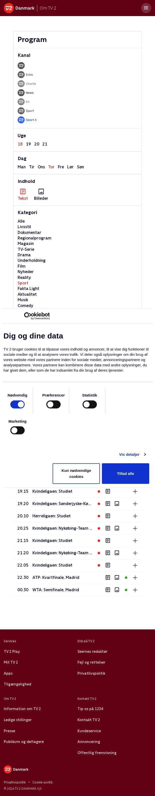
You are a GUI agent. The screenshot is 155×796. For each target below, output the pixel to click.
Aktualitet (27, 294)
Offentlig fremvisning (97, 753)
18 (20, 144)
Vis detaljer (129, 454)
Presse (9, 731)
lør (70, 167)
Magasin (26, 243)
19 (28, 144)
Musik (23, 299)
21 (44, 144)
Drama (24, 255)
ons (41, 167)
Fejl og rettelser (91, 662)
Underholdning (32, 260)
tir (31, 167)
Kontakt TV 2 (89, 720)
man (22, 167)
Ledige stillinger (18, 720)
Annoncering (89, 742)
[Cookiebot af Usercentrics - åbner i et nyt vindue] (28, 316)
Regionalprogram (34, 238)
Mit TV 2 (11, 662)
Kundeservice (89, 731)
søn (80, 167)
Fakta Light (28, 288)
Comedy (25, 305)
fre (61, 167)
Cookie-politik (42, 782)
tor (51, 167)
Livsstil (24, 226)
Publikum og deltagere (24, 742)
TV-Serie (26, 249)
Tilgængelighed (17, 684)
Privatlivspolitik (91, 673)
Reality (24, 277)
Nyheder (26, 271)
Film (21, 266)
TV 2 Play (12, 652)
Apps (8, 673)
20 (36, 144)
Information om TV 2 (22, 709)
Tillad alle (125, 473)
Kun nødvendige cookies (76, 473)
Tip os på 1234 (90, 709)
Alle (21, 221)
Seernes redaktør (92, 652)
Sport (23, 283)
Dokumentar (29, 232)
